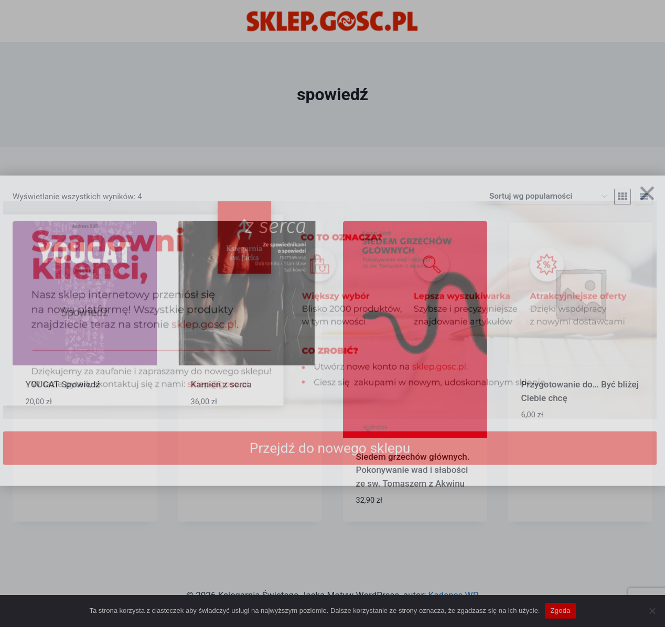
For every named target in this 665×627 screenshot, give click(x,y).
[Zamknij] (647, 207)
